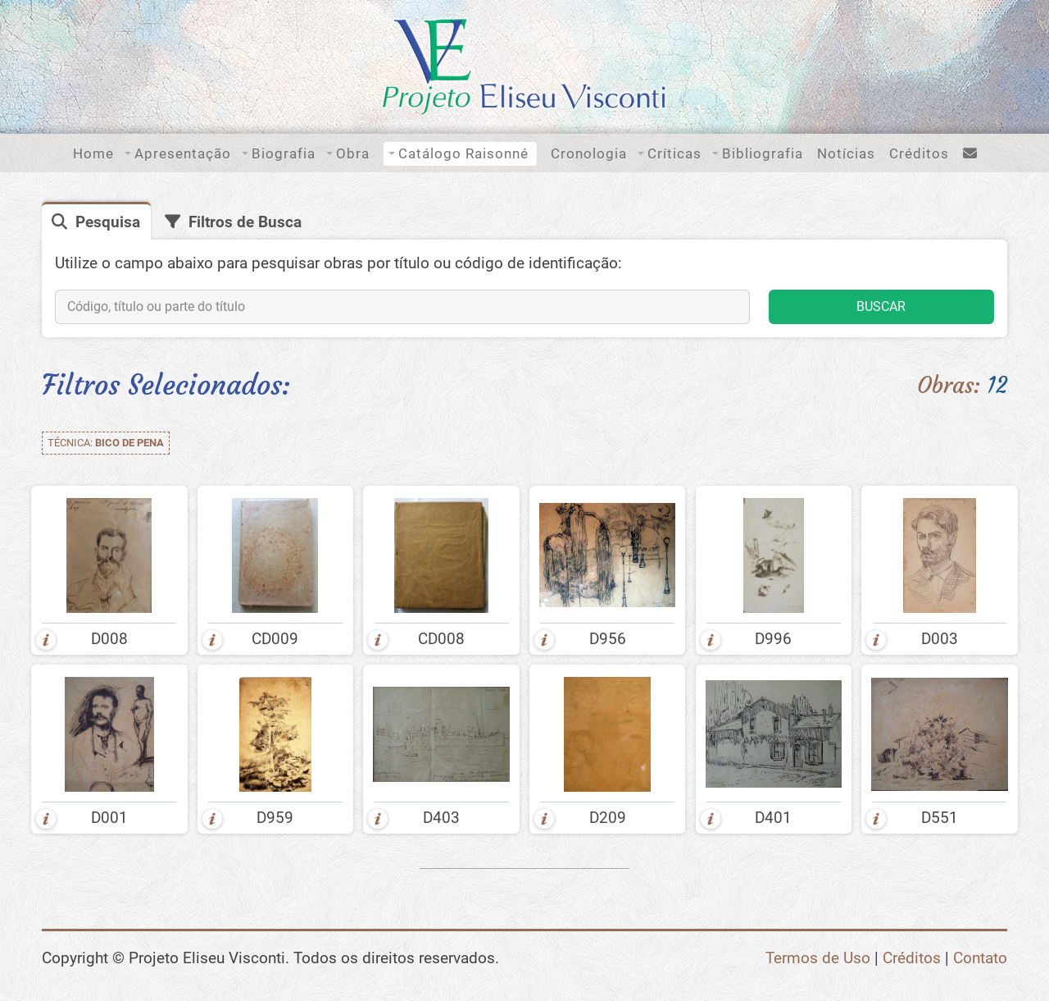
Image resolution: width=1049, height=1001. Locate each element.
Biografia (284, 153)
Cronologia (589, 153)
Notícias (846, 153)
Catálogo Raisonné (463, 153)
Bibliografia (762, 153)
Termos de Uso (817, 957)
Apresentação (182, 153)
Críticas (674, 153)
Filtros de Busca (245, 222)
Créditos (919, 153)
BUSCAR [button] (881, 306)
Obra (353, 153)
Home (93, 153)
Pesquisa (107, 222)
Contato (980, 957)
